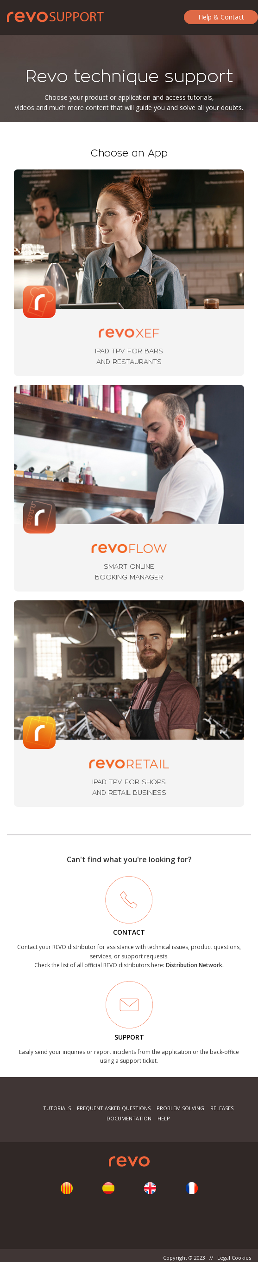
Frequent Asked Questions (114, 1108)
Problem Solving (180, 1108)
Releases (221, 1108)
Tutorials (57, 1108)
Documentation (129, 1118)
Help (163, 1118)
